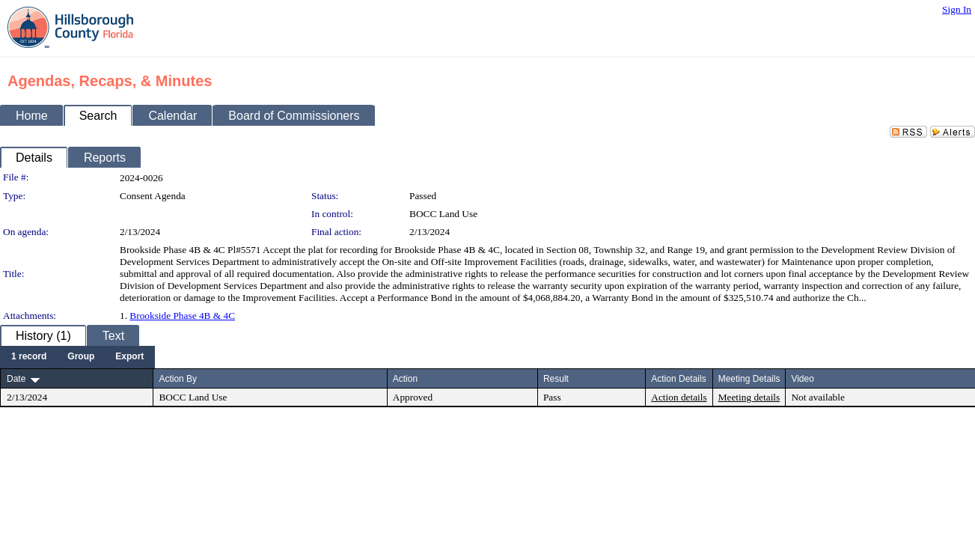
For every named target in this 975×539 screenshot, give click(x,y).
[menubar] (77, 357)
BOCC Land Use (443, 213)
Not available (817, 397)
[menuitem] (29, 357)
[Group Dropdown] (80, 357)
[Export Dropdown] (129, 357)
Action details (678, 397)
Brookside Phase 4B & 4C (182, 315)
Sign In (956, 9)
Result (556, 379)
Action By (178, 379)
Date (16, 379)
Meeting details (749, 397)
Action (405, 379)
